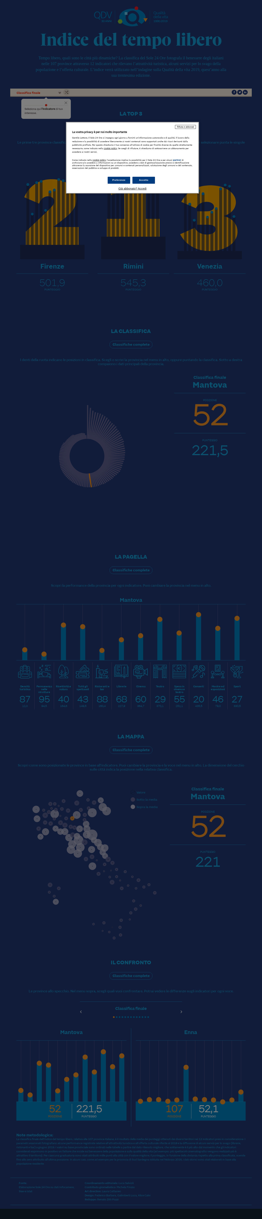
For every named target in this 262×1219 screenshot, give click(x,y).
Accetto (143, 180)
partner (177, 160)
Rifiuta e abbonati (185, 127)
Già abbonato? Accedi (133, 188)
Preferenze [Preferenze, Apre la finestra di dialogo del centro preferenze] (118, 180)
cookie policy (110, 148)
